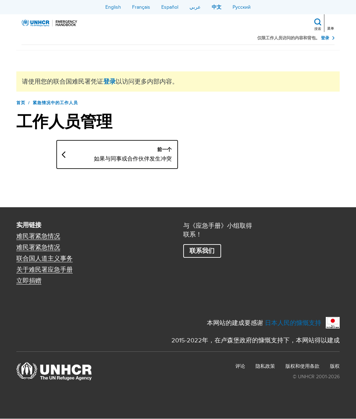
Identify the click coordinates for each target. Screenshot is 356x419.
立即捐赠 (28, 281)
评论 (240, 366)
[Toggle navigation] (331, 22)
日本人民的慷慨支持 (293, 322)
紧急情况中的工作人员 (55, 103)
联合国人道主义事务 (44, 258)
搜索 (317, 28)
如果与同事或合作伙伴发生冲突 (133, 159)
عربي (195, 6)
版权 (335, 366)
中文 (216, 6)
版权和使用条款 (302, 366)
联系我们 (202, 250)
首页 (20, 103)
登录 (325, 38)
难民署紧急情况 (38, 236)
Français (141, 6)
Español (169, 6)
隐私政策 (265, 366)
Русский (242, 6)
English (113, 6)
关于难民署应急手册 (44, 269)
